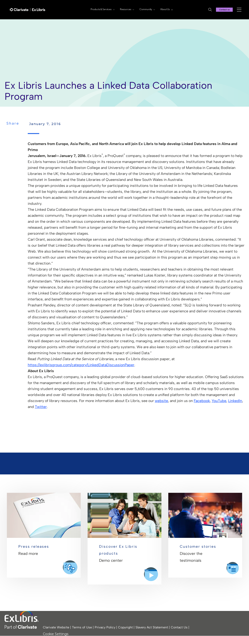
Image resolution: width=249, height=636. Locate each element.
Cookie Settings (55, 634)
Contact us (224, 9)
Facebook (202, 401)
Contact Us (179, 627)
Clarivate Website (56, 627)
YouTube (219, 401)
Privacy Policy (105, 627)
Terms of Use (82, 627)
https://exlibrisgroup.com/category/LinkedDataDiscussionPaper (81, 365)
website (161, 401)
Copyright (125, 627)
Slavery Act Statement (152, 627)
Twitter (41, 407)
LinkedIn (235, 401)
